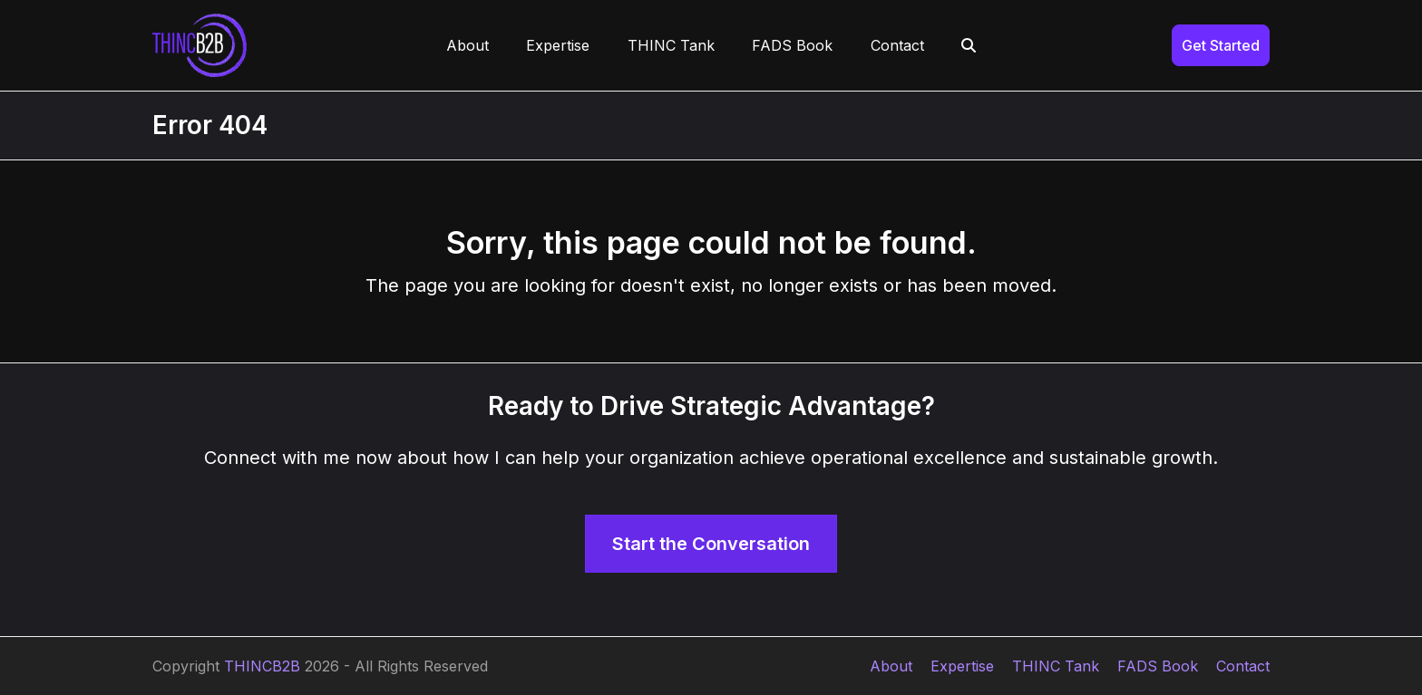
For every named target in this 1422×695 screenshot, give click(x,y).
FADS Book (1157, 666)
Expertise (962, 666)
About (891, 666)
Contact (1243, 666)
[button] (969, 45)
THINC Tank (1055, 666)
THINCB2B (262, 666)
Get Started (1221, 45)
